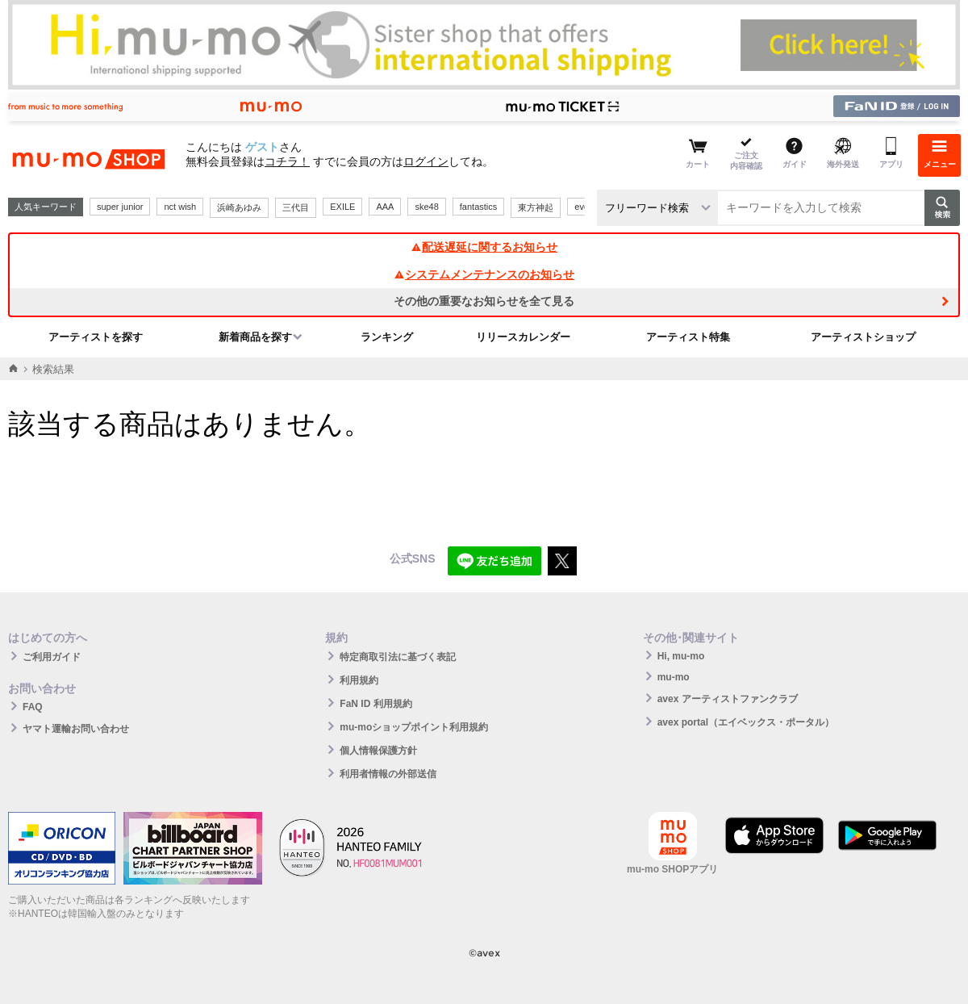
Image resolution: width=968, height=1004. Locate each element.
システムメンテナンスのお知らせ (484, 274)
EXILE (342, 206)
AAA (385, 206)
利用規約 (359, 680)
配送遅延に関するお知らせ (484, 247)
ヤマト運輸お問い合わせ (76, 728)
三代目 (295, 207)
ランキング (387, 337)
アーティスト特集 (688, 337)
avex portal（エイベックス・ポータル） (745, 722)
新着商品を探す (255, 337)
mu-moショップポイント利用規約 (414, 727)
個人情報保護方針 (378, 750)
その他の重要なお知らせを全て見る (484, 301)
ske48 (426, 206)
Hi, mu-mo (681, 656)
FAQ (33, 707)
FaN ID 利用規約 (375, 703)
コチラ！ (287, 161)
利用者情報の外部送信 (388, 774)
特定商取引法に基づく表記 (398, 657)
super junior (120, 206)
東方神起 (535, 207)
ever (582, 206)
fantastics (478, 206)
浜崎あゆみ (239, 207)
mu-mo (673, 677)
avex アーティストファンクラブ (727, 699)
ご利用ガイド (52, 657)
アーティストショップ (863, 337)
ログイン (426, 161)
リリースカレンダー (523, 337)
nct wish (180, 206)
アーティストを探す (95, 337)
